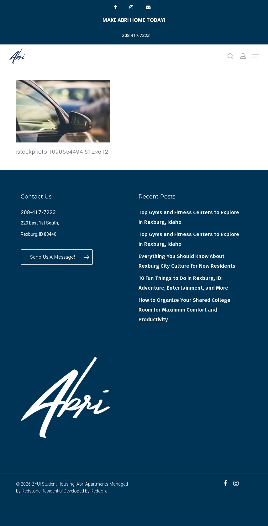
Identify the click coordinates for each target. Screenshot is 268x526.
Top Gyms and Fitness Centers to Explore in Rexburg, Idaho (189, 217)
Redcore (99, 490)
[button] (255, 56)
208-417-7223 (38, 212)
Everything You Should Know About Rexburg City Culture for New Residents (187, 261)
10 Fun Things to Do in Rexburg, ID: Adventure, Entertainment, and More (183, 283)
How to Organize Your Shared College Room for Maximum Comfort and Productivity (184, 310)
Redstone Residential (42, 490)
